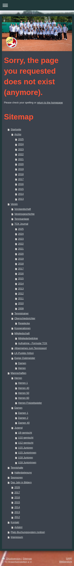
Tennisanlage (21, 219)
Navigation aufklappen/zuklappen (37, 5)
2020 (21, 164)
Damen (22, 363)
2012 (21, 293)
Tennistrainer (21, 313)
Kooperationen (22, 328)
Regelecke (24, 323)
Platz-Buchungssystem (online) (28, 532)
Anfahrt (18, 527)
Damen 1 (23, 413)
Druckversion (11, 558)
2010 (21, 303)
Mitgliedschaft (22, 333)
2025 (21, 139)
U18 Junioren (25, 457)
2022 (21, 154)
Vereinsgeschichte (24, 214)
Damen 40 (24, 422)
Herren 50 (23, 393)
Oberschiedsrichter (24, 318)
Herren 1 (23, 383)
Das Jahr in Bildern (21, 482)
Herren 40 (23, 388)
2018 (21, 174)
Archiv (17, 134)
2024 (21, 144)
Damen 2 (23, 418)
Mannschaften (18, 373)
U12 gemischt (25, 442)
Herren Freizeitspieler (30, 403)
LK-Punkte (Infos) (24, 353)
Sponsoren (17, 477)
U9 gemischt (25, 432)
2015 (21, 189)
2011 (21, 298)
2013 (21, 199)
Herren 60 (23, 398)
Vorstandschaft (22, 209)
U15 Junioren (25, 447)
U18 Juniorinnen (27, 462)
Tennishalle (17, 467)
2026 (17, 487)
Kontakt (15, 522)
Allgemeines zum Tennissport (30, 348)
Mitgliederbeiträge (28, 338)
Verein (14, 204)
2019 (21, 169)
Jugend (18, 427)
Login (69, 558)
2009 (21, 308)
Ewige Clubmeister (24, 358)
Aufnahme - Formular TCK (32, 343)
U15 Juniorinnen (27, 452)
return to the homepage (50, 102)
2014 (21, 194)
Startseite (16, 129)
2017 (21, 179)
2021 (21, 159)
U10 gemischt (25, 437)
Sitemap (27, 558)
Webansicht (65, 561)
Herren (22, 368)
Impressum (17, 537)
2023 (21, 149)
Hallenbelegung (23, 472)
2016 (21, 184)
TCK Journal (21, 223)
